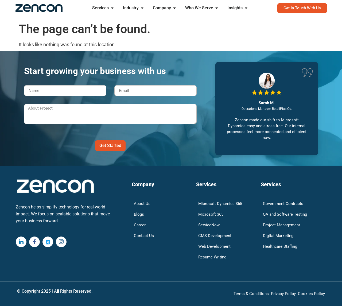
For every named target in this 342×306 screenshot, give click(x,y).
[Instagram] (61, 242)
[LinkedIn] (21, 242)
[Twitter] (47, 242)
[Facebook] (34, 242)
